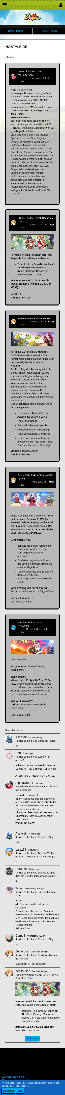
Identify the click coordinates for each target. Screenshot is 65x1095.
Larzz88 (20, 849)
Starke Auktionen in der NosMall (34, 318)
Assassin (21, 737)
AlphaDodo (23, 78)
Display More (32, 1038)
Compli (20, 935)
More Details (8, 1090)
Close (20, 1090)
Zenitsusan (23, 224)
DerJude (21, 869)
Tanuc (19, 888)
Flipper (21, 629)
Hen (18, 753)
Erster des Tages (46, 740)
